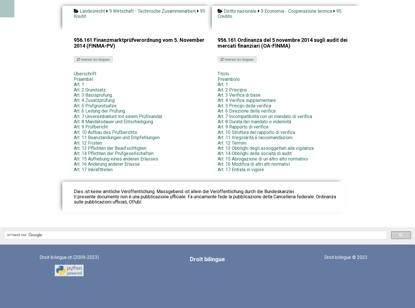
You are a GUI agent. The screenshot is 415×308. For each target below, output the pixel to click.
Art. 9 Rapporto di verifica (243, 127)
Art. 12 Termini (232, 143)
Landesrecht (92, 11)
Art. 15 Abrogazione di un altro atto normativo (263, 159)
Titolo (223, 73)
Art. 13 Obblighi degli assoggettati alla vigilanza (266, 148)
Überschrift (85, 73)
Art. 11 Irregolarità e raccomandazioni (255, 137)
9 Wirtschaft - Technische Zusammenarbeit (152, 11)
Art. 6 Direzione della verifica (247, 111)
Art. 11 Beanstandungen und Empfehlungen (117, 137)
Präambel (83, 79)
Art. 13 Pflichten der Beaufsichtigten (110, 148)
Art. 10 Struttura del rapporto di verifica (256, 132)
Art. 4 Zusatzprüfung (94, 100)
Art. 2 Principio (232, 90)
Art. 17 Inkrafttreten (93, 169)
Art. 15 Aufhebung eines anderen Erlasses (116, 159)
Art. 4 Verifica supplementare (247, 100)
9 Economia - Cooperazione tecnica (296, 11)
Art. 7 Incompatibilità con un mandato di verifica (265, 116)
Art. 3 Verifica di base (239, 95)
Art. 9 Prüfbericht (91, 127)
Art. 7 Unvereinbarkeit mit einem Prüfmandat (118, 116)
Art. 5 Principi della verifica (244, 106)
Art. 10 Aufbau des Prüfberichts (105, 132)
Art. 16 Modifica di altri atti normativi (254, 164)
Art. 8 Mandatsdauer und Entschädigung (113, 121)
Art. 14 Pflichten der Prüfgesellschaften (114, 153)
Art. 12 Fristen (88, 143)
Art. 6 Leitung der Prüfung (99, 111)
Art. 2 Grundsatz (90, 90)
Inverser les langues (93, 59)
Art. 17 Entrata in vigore (241, 169)
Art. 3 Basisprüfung (93, 95)
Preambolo (229, 79)
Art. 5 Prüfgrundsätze (95, 106)
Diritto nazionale (240, 11)
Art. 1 (79, 84)
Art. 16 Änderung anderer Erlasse (107, 164)
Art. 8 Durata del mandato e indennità (254, 121)
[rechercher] (195, 235)
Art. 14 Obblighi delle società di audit (255, 153)
